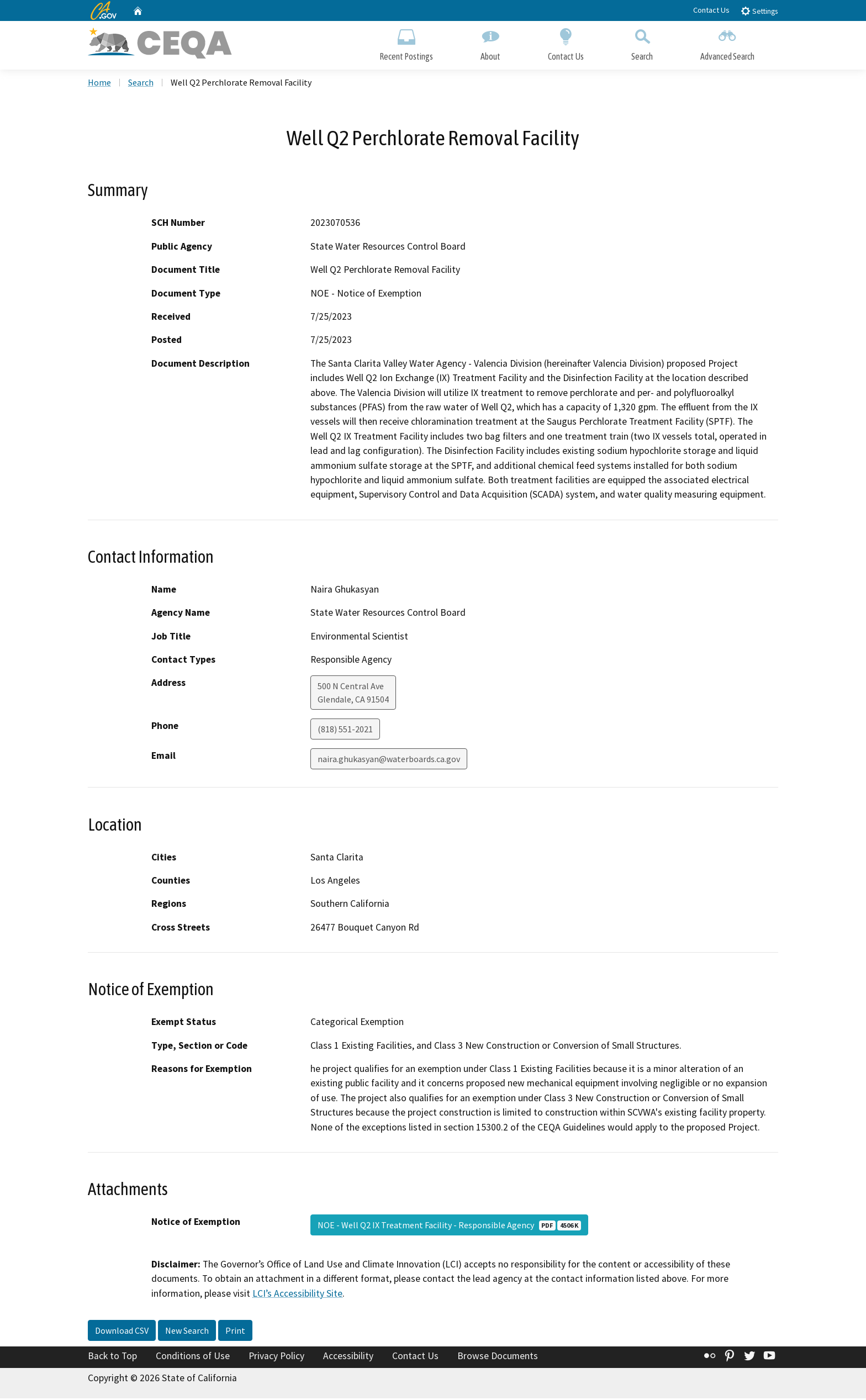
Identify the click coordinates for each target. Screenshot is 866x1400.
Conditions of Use (193, 1357)
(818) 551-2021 (345, 730)
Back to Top (112, 1357)
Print (235, 1332)
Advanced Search (727, 43)
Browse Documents (497, 1357)
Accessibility (348, 1357)
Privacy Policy (276, 1357)
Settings (759, 11)
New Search (187, 1332)
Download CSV (122, 1332)
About (490, 43)
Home (99, 83)
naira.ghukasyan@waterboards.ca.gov (389, 760)
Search (642, 43)
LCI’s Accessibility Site (297, 1294)
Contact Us (711, 10)
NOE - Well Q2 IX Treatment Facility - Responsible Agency (449, 1226)
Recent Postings (406, 43)
